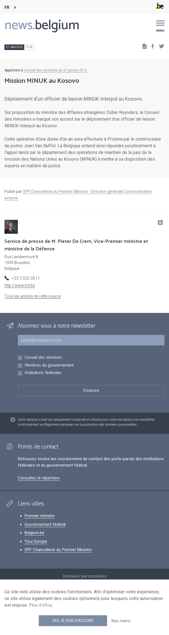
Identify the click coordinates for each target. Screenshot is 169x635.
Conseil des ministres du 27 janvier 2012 (55, 70)
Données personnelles (84, 576)
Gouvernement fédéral (45, 524)
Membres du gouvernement (49, 365)
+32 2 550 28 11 (26, 278)
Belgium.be (34, 532)
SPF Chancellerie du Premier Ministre (58, 549)
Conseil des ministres (43, 358)
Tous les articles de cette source (32, 296)
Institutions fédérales (43, 373)
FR (6, 7)
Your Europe (36, 541)
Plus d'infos (40, 605)
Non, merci (121, 621)
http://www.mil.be (19, 285)
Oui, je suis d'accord (72, 620)
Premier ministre (40, 515)
